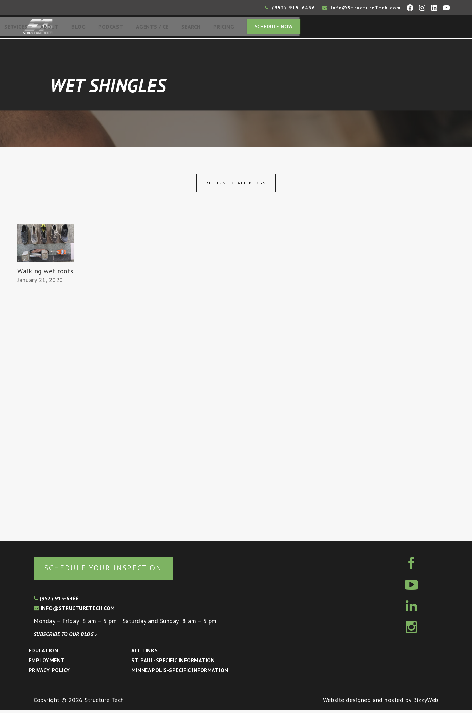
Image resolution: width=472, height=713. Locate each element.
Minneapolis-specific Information (179, 672)
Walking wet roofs (45, 273)
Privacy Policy (49, 672)
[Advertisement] (45, 412)
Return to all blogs (236, 184)
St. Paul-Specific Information (173, 663)
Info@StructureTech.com (361, 8)
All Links (144, 653)
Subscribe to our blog (65, 637)
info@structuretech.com (74, 610)
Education (43, 653)
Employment (47, 663)
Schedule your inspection (112, 570)
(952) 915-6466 (290, 8)
